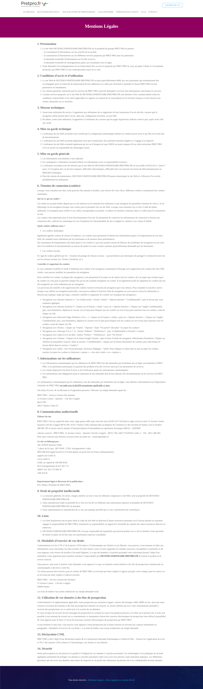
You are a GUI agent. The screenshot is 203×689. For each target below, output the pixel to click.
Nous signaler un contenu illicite (120, 680)
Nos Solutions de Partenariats (79, 12)
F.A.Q (143, 12)
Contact (152, 12)
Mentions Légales (96, 680)
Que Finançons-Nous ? (48, 12)
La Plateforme (105, 12)
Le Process (28, 12)
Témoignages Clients (127, 12)
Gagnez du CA (172, 5)
